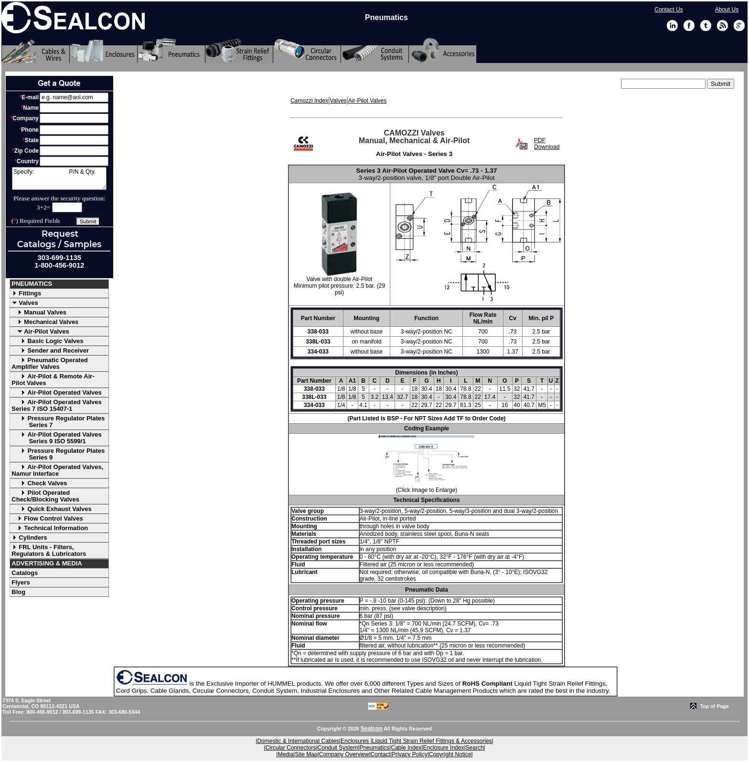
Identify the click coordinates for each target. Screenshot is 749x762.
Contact (380, 754)
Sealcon (372, 728)
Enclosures (356, 741)
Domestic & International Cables (298, 741)
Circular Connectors (290, 747)
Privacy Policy (410, 754)
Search (475, 747)
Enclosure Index (443, 747)
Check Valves (39, 483)
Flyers (20, 582)
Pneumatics (374, 747)
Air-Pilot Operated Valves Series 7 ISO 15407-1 (56, 405)
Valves (24, 302)
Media (285, 754)
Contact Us (668, 9)
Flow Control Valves (47, 518)
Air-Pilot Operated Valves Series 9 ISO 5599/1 (56, 438)
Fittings (26, 293)
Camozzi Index (309, 100)
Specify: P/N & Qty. (59, 178)
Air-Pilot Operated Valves (56, 392)
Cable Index (406, 747)
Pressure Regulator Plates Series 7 (58, 421)
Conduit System (338, 747)
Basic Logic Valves (47, 340)
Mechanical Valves (44, 321)
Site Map (306, 754)
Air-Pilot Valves (40, 331)
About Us (726, 9)
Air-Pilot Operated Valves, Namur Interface (57, 470)
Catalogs (24, 572)
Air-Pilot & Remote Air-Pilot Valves (52, 379)
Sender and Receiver (50, 350)
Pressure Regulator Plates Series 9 (58, 454)
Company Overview (344, 754)
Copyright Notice (450, 754)
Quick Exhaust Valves (51, 508)
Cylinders (29, 537)
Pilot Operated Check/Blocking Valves (45, 496)
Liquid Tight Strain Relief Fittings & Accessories (432, 741)
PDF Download (546, 143)
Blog (18, 591)
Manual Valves (38, 312)
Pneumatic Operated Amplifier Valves (49, 363)
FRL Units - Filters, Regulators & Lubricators (48, 550)
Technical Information (49, 528)
